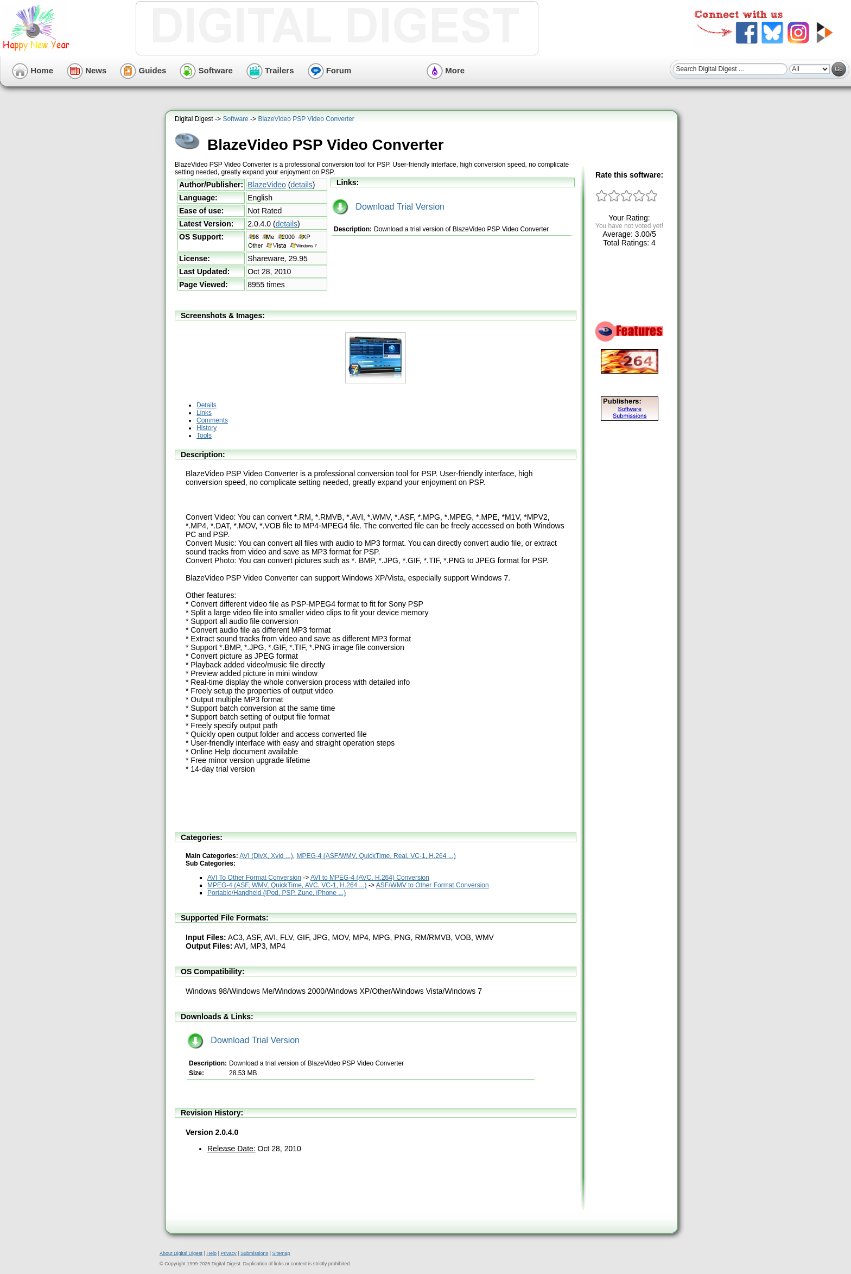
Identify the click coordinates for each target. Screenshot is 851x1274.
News (86, 70)
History (206, 428)
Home (32, 70)
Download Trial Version (388, 206)
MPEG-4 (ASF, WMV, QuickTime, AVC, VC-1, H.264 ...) (287, 885)
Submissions (254, 1253)
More (446, 70)
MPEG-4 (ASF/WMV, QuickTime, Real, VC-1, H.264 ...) (376, 856)
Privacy (228, 1253)
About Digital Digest (181, 1253)
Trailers (270, 70)
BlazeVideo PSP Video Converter (306, 119)
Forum (330, 70)
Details (206, 405)
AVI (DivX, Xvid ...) (266, 856)
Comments (212, 420)
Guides (143, 70)
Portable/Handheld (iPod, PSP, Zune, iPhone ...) (276, 893)
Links (204, 413)
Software (206, 70)
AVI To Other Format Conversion (254, 877)
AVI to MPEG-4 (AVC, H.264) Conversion (369, 877)
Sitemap (281, 1253)
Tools (204, 435)
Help (211, 1253)
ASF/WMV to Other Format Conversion (432, 885)
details (301, 184)
